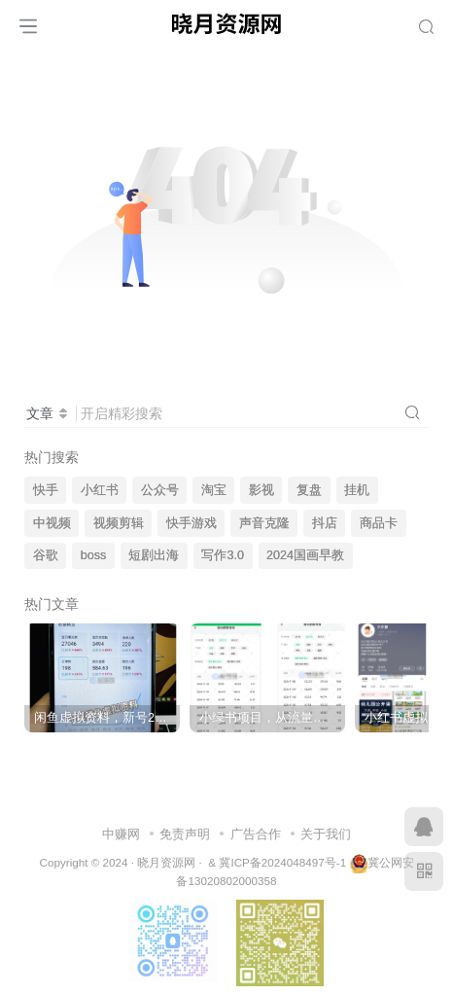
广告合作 (255, 834)
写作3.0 (222, 555)
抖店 (324, 523)
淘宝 (213, 490)
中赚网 (121, 834)
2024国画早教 (305, 555)
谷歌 (45, 555)
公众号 (160, 490)
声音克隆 (264, 523)
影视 (261, 490)
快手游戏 (191, 523)
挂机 (356, 490)
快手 (45, 490)
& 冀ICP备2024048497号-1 (277, 862)
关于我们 (325, 834)
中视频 (52, 523)
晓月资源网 (166, 862)
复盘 (309, 490)
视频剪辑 (118, 523)
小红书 (100, 490)
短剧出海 (153, 555)
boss (94, 555)
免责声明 (184, 834)
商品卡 (379, 523)
